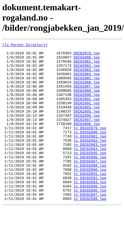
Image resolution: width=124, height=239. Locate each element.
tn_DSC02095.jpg (90, 215)
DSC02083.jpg (87, 75)
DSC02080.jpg (87, 60)
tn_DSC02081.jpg (90, 155)
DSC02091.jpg (87, 110)
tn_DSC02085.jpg (90, 175)
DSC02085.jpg (87, 85)
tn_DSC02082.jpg (90, 160)
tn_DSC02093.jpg (90, 210)
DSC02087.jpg (87, 95)
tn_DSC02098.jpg (90, 230)
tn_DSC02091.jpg (90, 200)
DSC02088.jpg (87, 100)
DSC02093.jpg (87, 120)
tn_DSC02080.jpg (90, 150)
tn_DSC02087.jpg (90, 185)
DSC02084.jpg (87, 80)
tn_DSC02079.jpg (90, 145)
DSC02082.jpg (87, 70)
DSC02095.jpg (87, 125)
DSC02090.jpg (87, 105)
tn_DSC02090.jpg (90, 195)
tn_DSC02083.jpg (90, 165)
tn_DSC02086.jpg (90, 180)
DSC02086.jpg (87, 90)
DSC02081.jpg (87, 65)
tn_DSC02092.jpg (90, 205)
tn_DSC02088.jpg (90, 190)
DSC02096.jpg (87, 130)
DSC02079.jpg (87, 55)
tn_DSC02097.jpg (90, 225)
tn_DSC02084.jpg (90, 170)
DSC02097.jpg (87, 135)
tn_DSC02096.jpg (90, 220)
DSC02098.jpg (87, 140)
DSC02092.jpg (87, 115)
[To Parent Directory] (25, 45)
